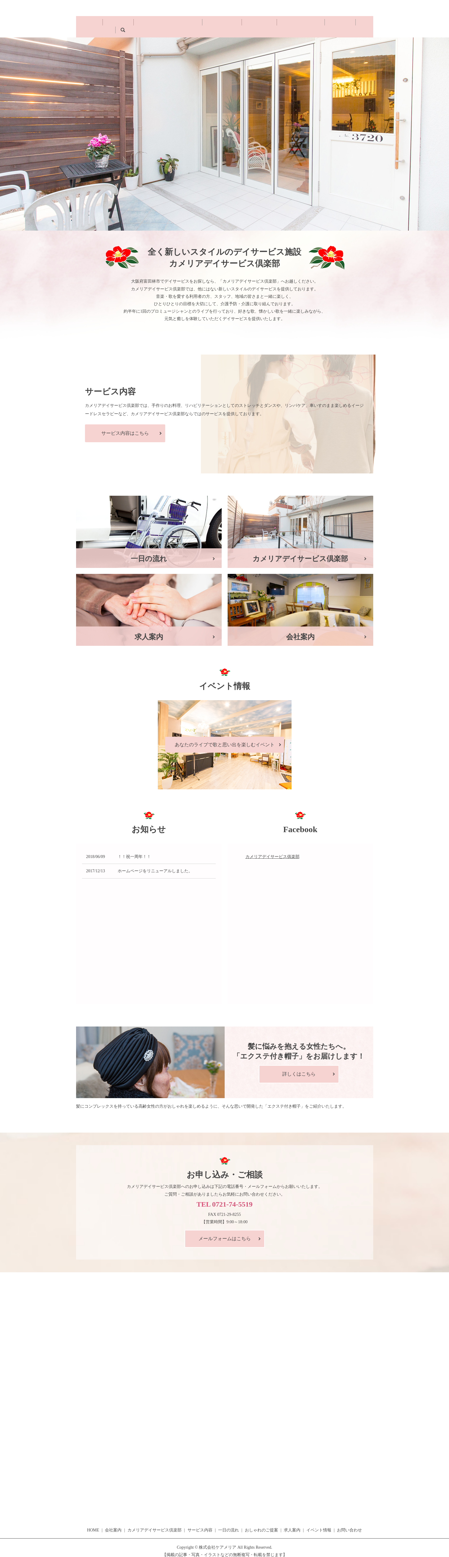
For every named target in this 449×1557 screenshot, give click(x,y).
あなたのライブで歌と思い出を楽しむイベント (225, 737)
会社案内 (120, 23)
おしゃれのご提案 (269, 23)
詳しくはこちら (299, 1067)
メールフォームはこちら (224, 1232)
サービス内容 (207, 23)
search (350, 23)
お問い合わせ (397, 18)
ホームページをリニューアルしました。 (155, 864)
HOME (100, 23)
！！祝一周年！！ (134, 850)
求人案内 (300, 23)
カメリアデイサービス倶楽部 (162, 23)
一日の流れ (236, 23)
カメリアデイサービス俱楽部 (272, 849)
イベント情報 (327, 23)
